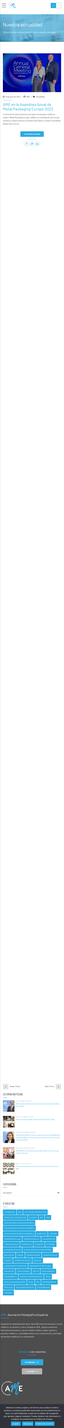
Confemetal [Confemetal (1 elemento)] (27, 1244)
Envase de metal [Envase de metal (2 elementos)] (33, 1255)
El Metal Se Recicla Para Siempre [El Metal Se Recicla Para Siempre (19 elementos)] (37, 1250)
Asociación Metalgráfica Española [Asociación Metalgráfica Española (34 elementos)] (19, 1228)
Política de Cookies (44, 1424)
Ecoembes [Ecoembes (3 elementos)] (51, 1244)
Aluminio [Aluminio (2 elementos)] (33, 1217)
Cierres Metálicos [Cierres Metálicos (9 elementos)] (31, 1239)
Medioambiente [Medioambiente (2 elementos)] (10, 1277)
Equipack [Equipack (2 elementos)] (38, 1260)
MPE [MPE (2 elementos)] (37, 1282)
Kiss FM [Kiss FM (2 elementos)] (36, 1271)
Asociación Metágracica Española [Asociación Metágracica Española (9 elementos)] (19, 1234)
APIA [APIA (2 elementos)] (48, 1217)
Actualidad (40, 98)
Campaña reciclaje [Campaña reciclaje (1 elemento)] (12, 1239)
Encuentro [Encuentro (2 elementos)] (9, 1255)
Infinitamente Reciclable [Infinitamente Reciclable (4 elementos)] (40, 1266)
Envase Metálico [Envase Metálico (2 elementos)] (50, 1255)
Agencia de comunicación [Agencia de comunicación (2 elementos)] (15, 1217)
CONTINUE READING (32, 135)
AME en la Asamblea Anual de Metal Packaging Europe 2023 (28, 107)
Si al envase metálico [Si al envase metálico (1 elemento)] (25, 1287)
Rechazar (28, 1424)
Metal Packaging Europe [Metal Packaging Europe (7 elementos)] (14, 1282)
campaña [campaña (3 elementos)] (53, 1234)
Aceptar (15, 1424)
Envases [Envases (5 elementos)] (7, 1260)
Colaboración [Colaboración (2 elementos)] (49, 1239)
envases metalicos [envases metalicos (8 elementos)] (23, 1260)
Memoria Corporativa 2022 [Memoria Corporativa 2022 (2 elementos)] (31, 1277)
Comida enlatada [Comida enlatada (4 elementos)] (11, 1244)
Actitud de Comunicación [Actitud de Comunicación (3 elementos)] (35, 1212)
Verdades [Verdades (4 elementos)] (8, 1293)
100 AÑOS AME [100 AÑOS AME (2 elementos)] (9, 1212)
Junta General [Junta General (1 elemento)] (23, 1271)
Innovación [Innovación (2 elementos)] (9, 1271)
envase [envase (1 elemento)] (20, 1255)
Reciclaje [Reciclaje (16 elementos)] (8, 1287)
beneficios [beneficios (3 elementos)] (41, 1234)
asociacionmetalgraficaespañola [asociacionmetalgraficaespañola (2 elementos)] (19, 1223)
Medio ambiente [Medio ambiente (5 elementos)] (48, 1271)
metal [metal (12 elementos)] (48, 1277)
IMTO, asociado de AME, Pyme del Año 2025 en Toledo (35, 1119)
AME (28, 98)
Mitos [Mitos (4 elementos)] (30, 1282)
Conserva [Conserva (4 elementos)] (39, 1244)
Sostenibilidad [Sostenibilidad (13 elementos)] (43, 1287)
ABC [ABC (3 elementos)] (19, 1212)
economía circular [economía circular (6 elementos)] (12, 1250)
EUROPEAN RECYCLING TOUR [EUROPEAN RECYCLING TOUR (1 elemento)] (15, 1266)
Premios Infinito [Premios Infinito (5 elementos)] (49, 1282)
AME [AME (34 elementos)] (41, 1217)
